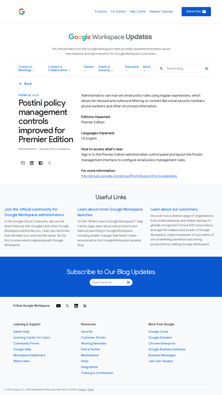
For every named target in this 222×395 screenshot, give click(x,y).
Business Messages (162, 355)
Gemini (89, 68)
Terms (91, 389)
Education (132, 68)
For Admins (118, 11)
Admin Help (21, 332)
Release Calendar (161, 11)
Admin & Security (105, 68)
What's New (21, 361)
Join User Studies (160, 361)
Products (101, 11)
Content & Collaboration (59, 68)
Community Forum (26, 343)
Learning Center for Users (31, 337)
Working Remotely (94, 343)
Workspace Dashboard (29, 355)
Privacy (82, 389)
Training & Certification (97, 373)
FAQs (84, 361)
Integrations (89, 367)
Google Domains (160, 337)
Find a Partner (90, 349)
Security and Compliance (54, 149)
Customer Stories (93, 337)
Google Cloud (158, 332)
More (147, 68)
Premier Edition (27, 149)
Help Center (138, 11)
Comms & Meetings (26, 68)
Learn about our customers (174, 209)
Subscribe (196, 11)
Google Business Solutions (166, 349)
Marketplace (90, 355)
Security (87, 332)
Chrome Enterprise (161, 343)
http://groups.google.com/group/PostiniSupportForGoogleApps (129, 176)
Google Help (22, 349)
